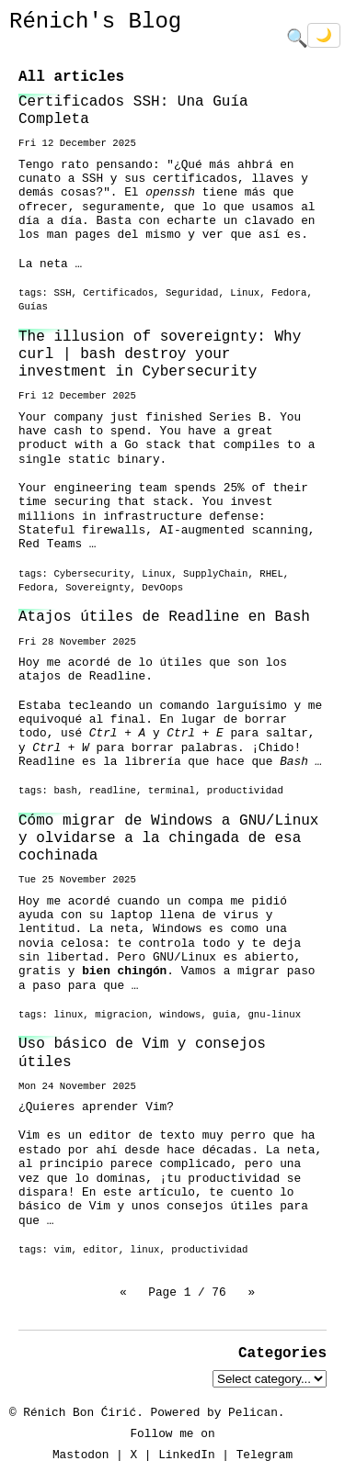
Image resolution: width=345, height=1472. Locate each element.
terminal (171, 790)
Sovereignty (97, 587)
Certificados (118, 293)
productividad (245, 790)
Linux (244, 293)
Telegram (264, 1454)
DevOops (162, 587)
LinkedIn (186, 1454)
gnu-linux (274, 1014)
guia (224, 1014)
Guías (33, 306)
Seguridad (192, 293)
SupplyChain (215, 573)
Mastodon (80, 1454)
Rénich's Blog (95, 21)
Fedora (288, 293)
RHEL (271, 573)
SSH (62, 293)
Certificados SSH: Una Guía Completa (133, 110)
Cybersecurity (91, 573)
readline (112, 790)
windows (180, 1014)
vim (62, 1249)
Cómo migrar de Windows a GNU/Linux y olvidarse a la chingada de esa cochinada (168, 838)
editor (100, 1249)
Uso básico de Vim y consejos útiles (142, 1053)
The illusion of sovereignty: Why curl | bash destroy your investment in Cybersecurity (159, 354)
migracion (121, 1014)
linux (68, 1014)
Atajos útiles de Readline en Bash (164, 617)
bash (65, 790)
